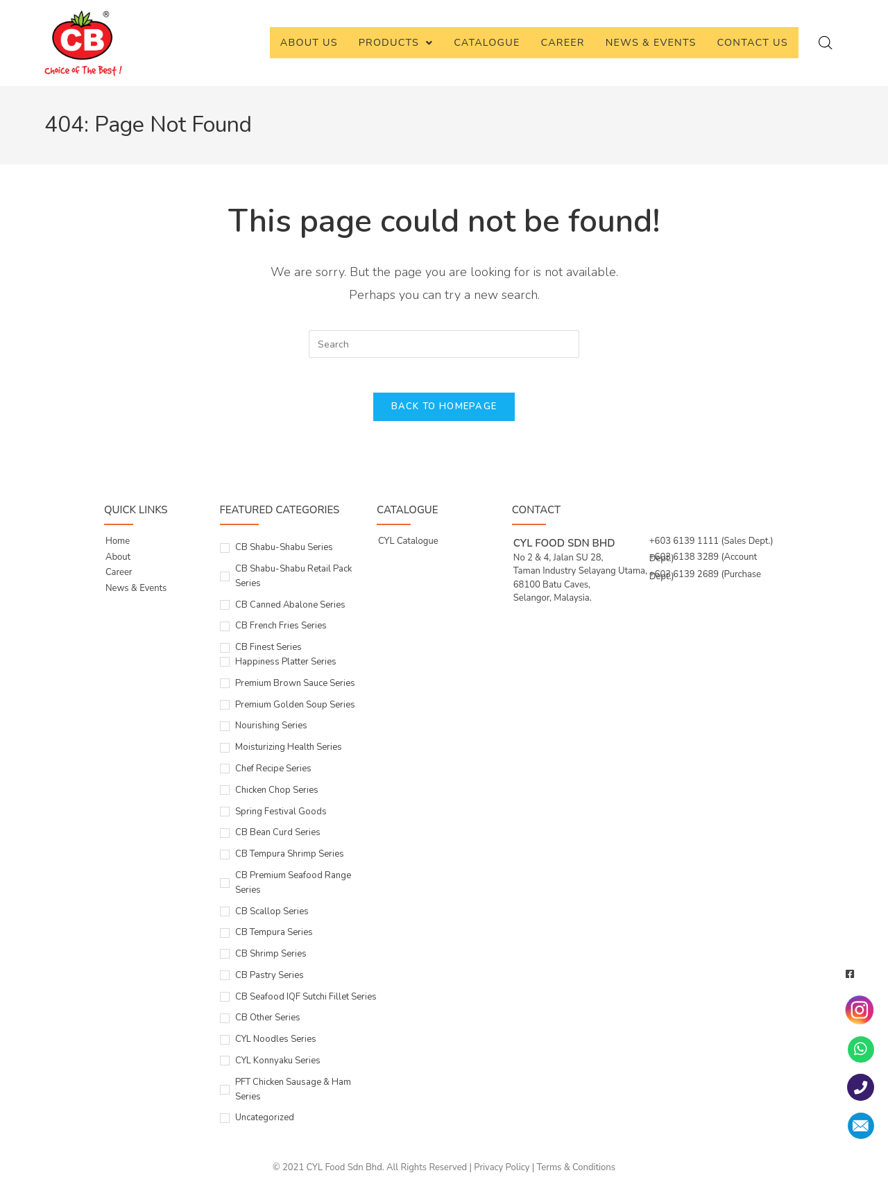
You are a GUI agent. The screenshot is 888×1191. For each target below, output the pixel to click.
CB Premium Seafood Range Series (293, 890)
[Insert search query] (444, 344)
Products (396, 42)
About (117, 564)
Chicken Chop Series (276, 797)
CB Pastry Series (269, 983)
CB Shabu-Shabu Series (284, 555)
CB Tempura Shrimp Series (289, 861)
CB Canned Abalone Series (290, 612)
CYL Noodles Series (275, 1046)
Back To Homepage (444, 414)
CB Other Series (267, 1026)
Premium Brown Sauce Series (295, 691)
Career (563, 42)
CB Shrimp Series (271, 961)
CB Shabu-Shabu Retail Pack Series (293, 583)
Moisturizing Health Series (288, 754)
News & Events (651, 42)
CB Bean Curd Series (278, 840)
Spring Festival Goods (281, 819)
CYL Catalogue (408, 548)
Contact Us (752, 42)
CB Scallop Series (272, 919)
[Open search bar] (825, 43)
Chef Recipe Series (273, 776)
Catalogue (487, 42)
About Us (309, 42)
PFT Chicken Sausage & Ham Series (293, 1097)
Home (117, 548)
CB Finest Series (268, 655)
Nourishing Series (271, 733)
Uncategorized (264, 1126)
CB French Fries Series (281, 633)
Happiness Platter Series (285, 669)
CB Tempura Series (274, 940)
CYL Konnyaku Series (278, 1068)
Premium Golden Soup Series (295, 712)
